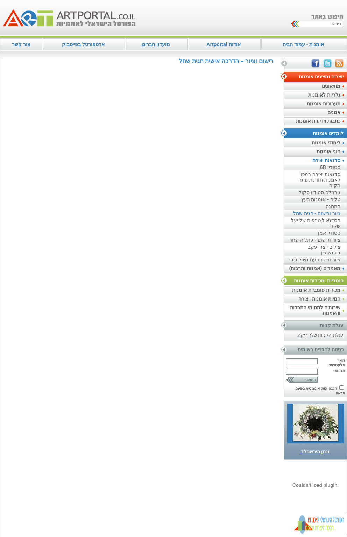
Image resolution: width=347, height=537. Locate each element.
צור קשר (21, 44)
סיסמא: (339, 371)
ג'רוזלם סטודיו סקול (319, 192)
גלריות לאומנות (324, 95)
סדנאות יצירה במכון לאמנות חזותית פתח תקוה (319, 179)
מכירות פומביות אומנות (316, 290)
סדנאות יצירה (326, 160)
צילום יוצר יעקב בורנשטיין (324, 249)
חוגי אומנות (328, 151)
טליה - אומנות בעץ (320, 199)
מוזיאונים (331, 86)
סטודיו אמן (329, 233)
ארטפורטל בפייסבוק (83, 44)
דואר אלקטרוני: (336, 362)
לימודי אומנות (326, 143)
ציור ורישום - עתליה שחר (314, 240)
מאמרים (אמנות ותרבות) (314, 268)
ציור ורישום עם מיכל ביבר (314, 259)
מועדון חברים (156, 44)
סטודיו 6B (330, 167)
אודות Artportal (223, 44)
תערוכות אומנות (323, 103)
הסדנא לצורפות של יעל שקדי (315, 223)
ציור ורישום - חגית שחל (316, 213)
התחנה (333, 206)
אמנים (333, 112)
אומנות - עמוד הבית (303, 44)
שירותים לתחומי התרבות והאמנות (315, 310)
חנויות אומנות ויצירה (319, 299)
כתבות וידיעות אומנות (318, 121)
